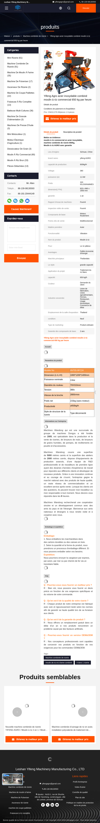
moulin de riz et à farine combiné (59, 663)
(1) (16, 134)
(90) (21, 154)
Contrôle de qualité (80, 792)
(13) (19, 103)
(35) (20, 74)
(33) (17, 160)
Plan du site (80, 797)
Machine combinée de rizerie (34, 36)
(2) (19, 87)
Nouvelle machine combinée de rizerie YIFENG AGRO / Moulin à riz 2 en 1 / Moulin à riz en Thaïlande (25, 729)
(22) (20, 94)
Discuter (86, 8)
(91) (18, 65)
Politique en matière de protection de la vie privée (80, 804)
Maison (7, 36)
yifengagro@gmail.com (63, 2)
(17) (20, 81)
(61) (14, 58)
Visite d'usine (80, 787)
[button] (48, 90)
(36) (20, 111)
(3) (16, 118)
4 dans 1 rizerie (83, 663)
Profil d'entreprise (80, 782)
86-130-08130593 (87, 2)
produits (16, 36)
